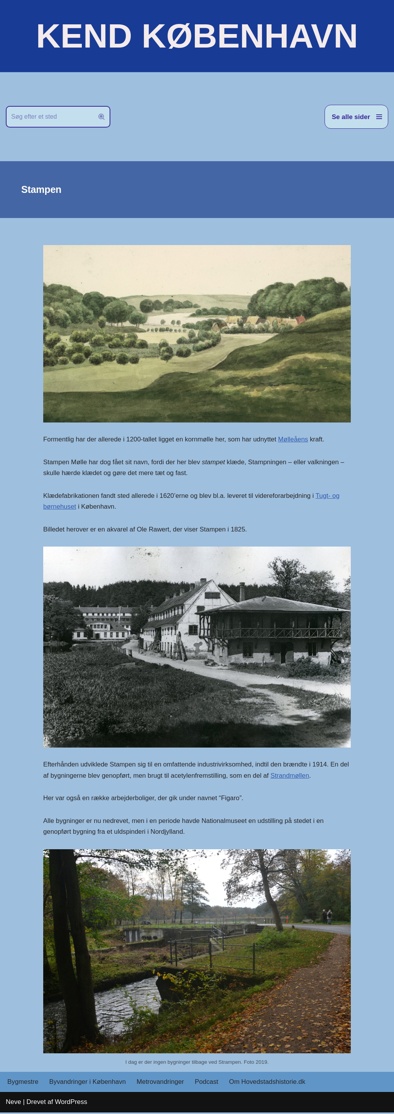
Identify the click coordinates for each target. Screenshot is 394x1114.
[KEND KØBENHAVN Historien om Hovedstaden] (197, 36)
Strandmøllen (302, 776)
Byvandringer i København (88, 1083)
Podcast (208, 1083)
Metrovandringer (162, 1083)
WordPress (71, 1103)
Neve (13, 1103)
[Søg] (49, 117)
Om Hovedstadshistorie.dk (269, 1083)
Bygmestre (23, 1083)
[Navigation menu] (356, 117)
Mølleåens (295, 439)
